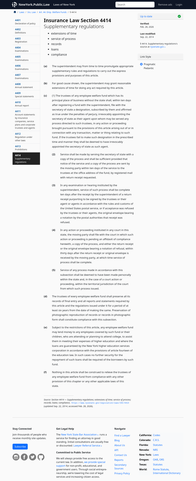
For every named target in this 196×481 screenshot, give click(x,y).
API (116, 450)
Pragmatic (149, 64)
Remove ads (165, 4)
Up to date (146, 16)
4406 (21, 67)
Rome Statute (161, 469)
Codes (156, 435)
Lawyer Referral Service (86, 445)
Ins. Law (32, 12)
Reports (118, 460)
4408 (24, 85)
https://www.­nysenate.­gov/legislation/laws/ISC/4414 (100, 403)
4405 (21, 58)
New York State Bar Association (79, 434)
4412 (23, 137)
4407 (21, 76)
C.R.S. (156, 440)
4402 (20, 31)
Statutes (157, 445)
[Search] (135, 4)
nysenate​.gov (157, 46)
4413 (21, 148)
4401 (25, 21)
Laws (21, 12)
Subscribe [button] (20, 446)
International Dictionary (166, 473)
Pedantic (149, 68)
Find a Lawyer (122, 435)
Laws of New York (64, 4)
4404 (21, 49)
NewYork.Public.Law (34, 4)
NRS (155, 450)
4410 (22, 104)
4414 (22, 158)
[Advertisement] (160, 123)
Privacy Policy (122, 473)
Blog (117, 440)
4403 (21, 40)
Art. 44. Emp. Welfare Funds (52, 12)
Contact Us (120, 455)
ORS (161, 459)
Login (179, 4)
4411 (25, 119)
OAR (155, 459)
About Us (119, 445)
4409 (24, 94)
